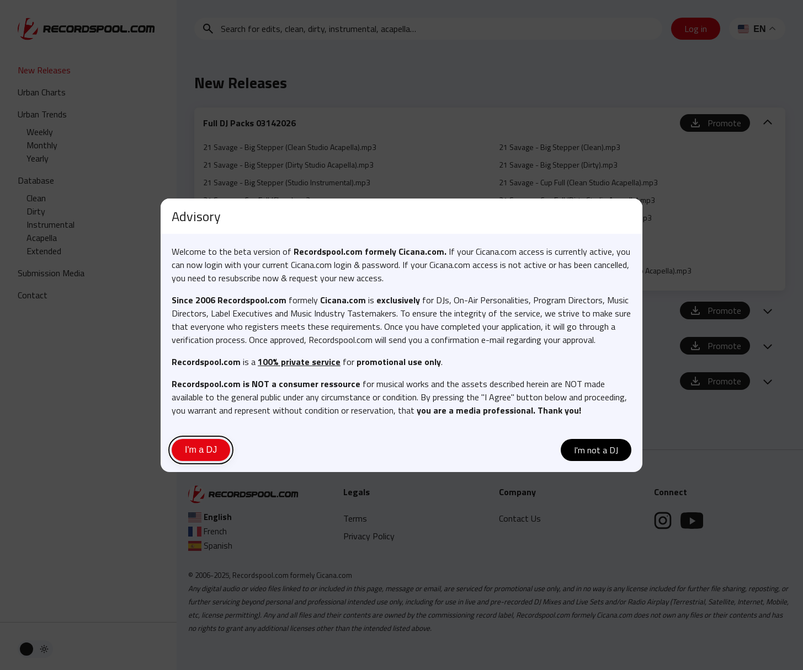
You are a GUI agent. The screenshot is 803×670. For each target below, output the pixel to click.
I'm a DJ (201, 449)
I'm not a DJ (596, 450)
